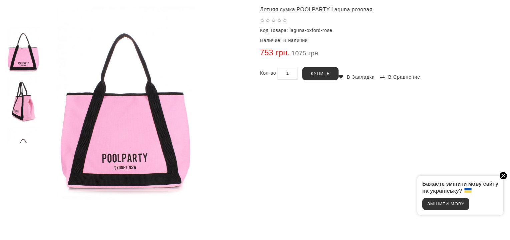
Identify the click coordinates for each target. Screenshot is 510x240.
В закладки (361, 77)
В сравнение (404, 77)
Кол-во (268, 73)
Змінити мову (445, 203)
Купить (320, 73)
